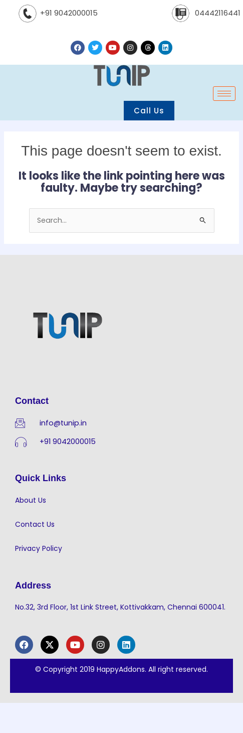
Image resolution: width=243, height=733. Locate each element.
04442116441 (217, 13)
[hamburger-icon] (224, 93)
